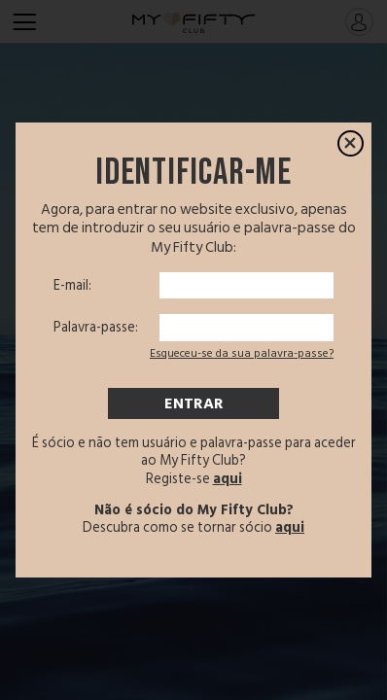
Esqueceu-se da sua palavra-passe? (242, 353)
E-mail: (72, 286)
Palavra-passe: (95, 327)
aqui (227, 479)
